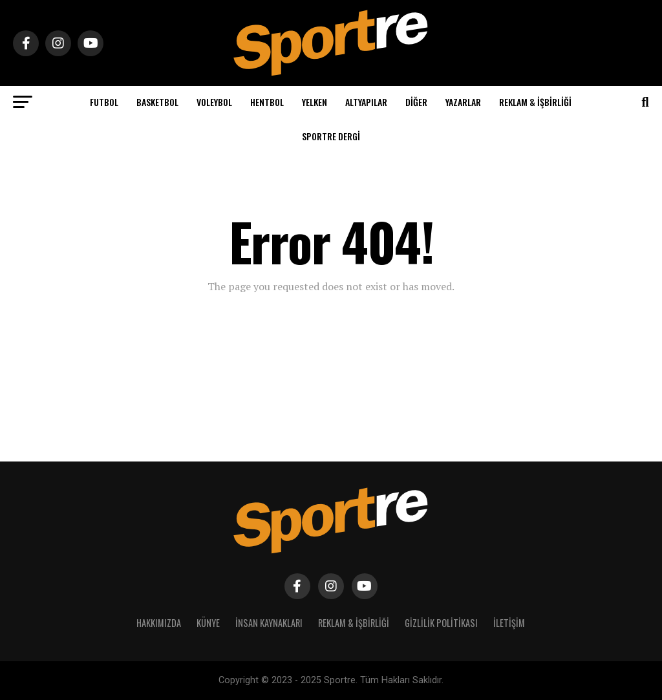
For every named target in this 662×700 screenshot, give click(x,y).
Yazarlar (463, 102)
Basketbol (157, 102)
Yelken (314, 102)
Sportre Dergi (331, 136)
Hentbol (267, 102)
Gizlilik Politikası (441, 623)
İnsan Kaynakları (269, 623)
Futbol (104, 102)
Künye (208, 623)
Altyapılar (366, 102)
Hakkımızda (158, 623)
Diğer (416, 102)
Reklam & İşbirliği (535, 102)
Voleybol (214, 102)
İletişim (509, 623)
